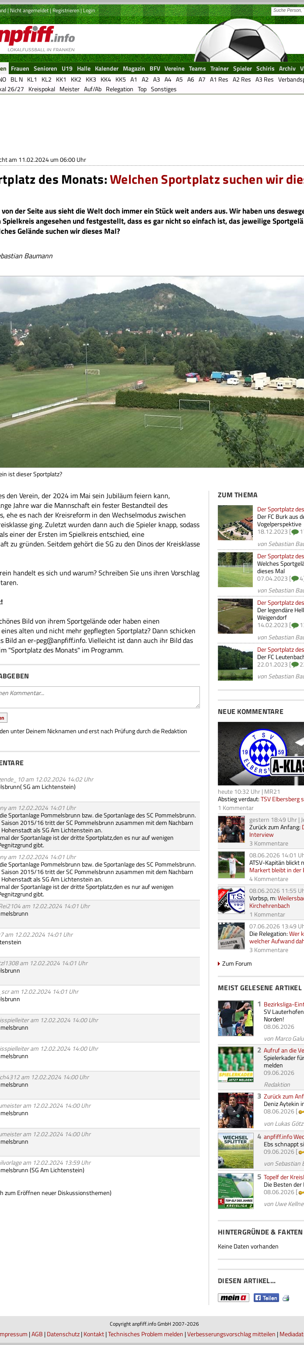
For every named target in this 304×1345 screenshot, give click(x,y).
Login (89, 10)
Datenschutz (63, 1333)
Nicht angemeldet (29, 10)
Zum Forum (237, 963)
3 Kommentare (268, 843)
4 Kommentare (268, 878)
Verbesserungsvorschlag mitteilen (231, 1333)
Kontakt (94, 1333)
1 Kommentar (236, 807)
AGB (37, 1333)
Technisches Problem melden (145, 1333)
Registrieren (65, 10)
